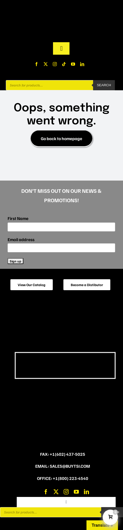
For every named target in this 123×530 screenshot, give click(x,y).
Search (104, 85)
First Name (18, 218)
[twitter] (46, 64)
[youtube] (73, 64)
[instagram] (55, 64)
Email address (21, 239)
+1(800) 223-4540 (70, 478)
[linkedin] (82, 64)
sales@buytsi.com (70, 466)
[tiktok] (64, 64)
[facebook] (36, 64)
